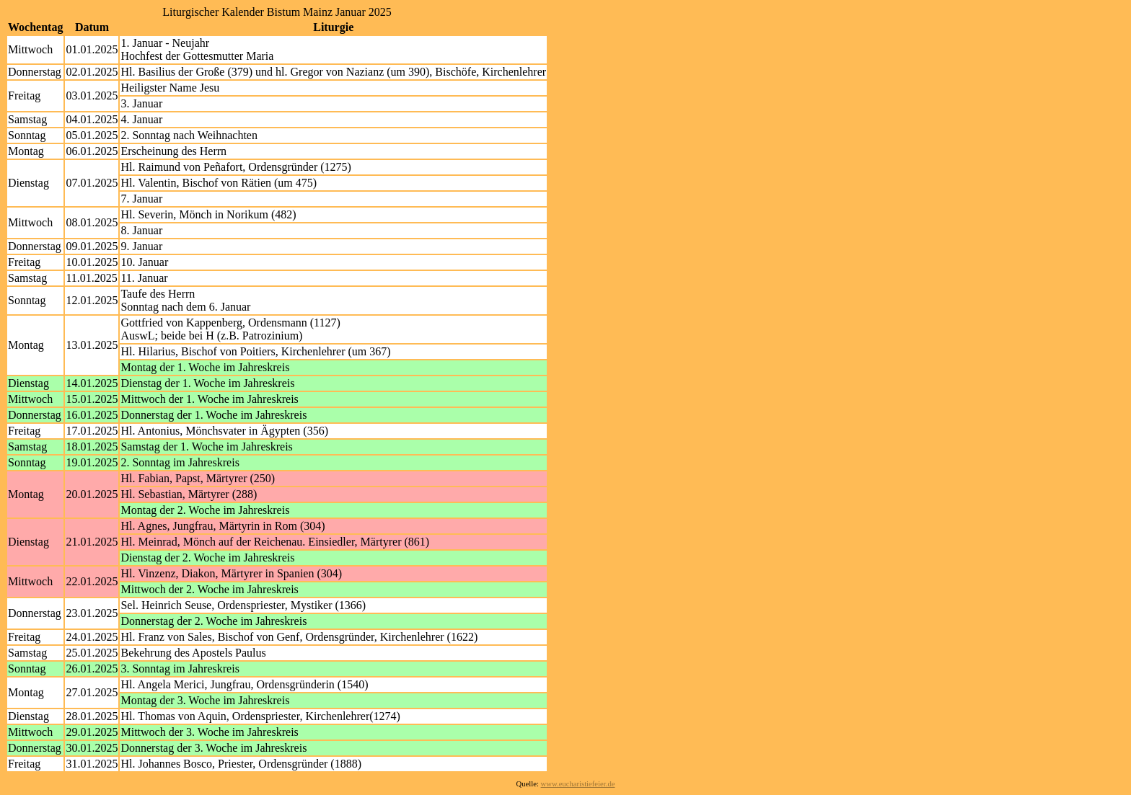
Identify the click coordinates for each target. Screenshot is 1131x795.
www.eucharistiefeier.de (578, 784)
